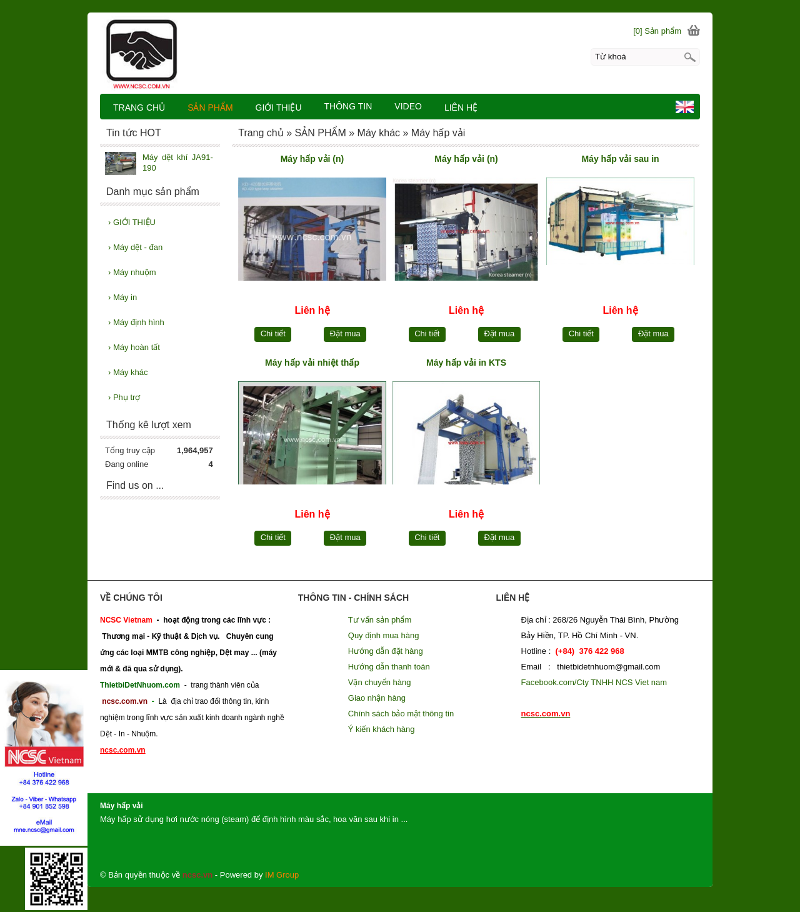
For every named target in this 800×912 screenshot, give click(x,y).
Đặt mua (345, 333)
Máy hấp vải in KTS (466, 363)
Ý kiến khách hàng (381, 729)
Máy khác (128, 372)
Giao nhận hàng (377, 698)
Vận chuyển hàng (379, 682)
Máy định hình (136, 322)
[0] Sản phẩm (657, 31)
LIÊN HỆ (461, 108)
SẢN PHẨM (210, 108)
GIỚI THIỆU (132, 222)
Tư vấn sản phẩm (380, 619)
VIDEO (408, 106)
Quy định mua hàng (383, 635)
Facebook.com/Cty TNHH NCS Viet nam (594, 682)
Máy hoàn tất (134, 347)
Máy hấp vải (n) (312, 159)
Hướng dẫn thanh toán (389, 666)
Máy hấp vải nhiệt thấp (312, 363)
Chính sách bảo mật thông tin (401, 713)
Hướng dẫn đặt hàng (385, 651)
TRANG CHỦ (139, 108)
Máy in (122, 297)
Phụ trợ (124, 397)
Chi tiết (273, 333)
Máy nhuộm (132, 272)
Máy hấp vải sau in (620, 159)
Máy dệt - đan (135, 247)
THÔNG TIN (348, 106)
